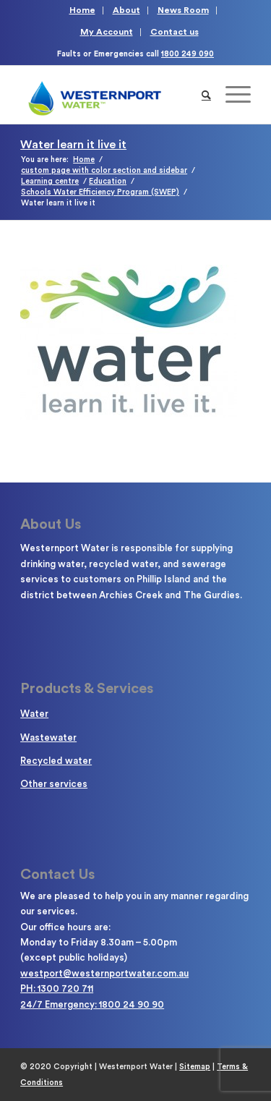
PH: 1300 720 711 (56, 988)
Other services (53, 783)
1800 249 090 (187, 54)
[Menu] (231, 95)
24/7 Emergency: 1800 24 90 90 (92, 1004)
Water (34, 713)
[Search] (206, 95)
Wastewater (48, 737)
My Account (106, 31)
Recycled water (56, 760)
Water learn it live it (73, 144)
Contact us (174, 31)
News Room (183, 10)
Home (82, 10)
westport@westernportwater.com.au (104, 973)
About (126, 10)
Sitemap (194, 1067)
